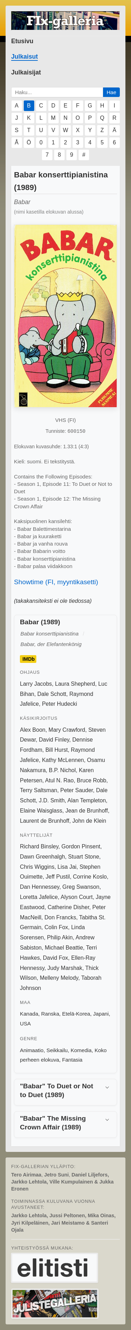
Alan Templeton (86, 800)
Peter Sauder (76, 790)
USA (25, 1023)
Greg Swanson (81, 887)
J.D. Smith (52, 800)
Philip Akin (60, 937)
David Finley (54, 740)
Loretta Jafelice (39, 897)
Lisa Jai (67, 867)
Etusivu (22, 41)
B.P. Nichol (62, 770)
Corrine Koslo (90, 877)
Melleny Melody (59, 978)
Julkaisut (24, 56)
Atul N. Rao (59, 780)
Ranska (50, 1014)
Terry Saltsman (38, 790)
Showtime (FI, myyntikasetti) (56, 582)
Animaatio (32, 1050)
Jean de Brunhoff (86, 811)
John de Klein (89, 821)
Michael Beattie (64, 948)
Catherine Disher (68, 907)
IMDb (28, 659)
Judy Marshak (65, 968)
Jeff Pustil (58, 877)
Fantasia (72, 1060)
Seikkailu (57, 1050)
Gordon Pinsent (80, 846)
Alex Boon (32, 730)
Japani (101, 1014)
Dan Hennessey (39, 887)
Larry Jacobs (36, 684)
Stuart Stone (83, 857)
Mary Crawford (67, 730)
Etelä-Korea (76, 1014)
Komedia (81, 1050)
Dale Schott (51, 694)
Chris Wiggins (37, 867)
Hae (111, 92)
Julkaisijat (26, 72)
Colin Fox (56, 927)
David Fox (55, 958)
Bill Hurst (56, 750)
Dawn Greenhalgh (42, 857)
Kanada (29, 1014)
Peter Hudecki (59, 704)
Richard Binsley (39, 846)
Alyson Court (77, 897)
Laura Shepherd (75, 684)
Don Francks (60, 917)
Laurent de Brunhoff (44, 821)
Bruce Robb (92, 780)
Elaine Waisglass (41, 811)
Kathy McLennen (63, 760)
